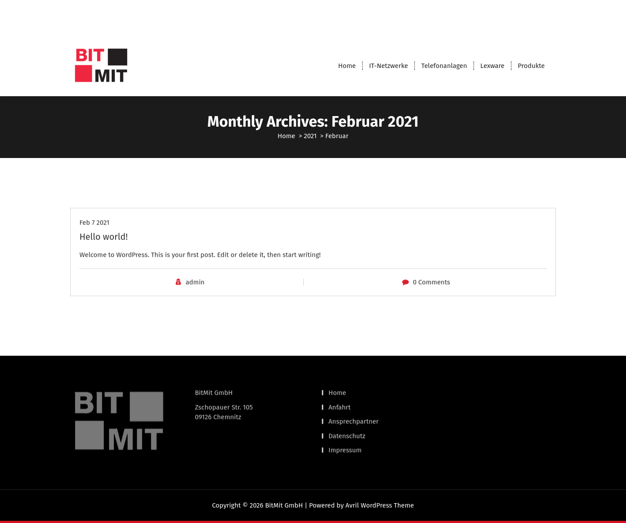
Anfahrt (339, 388)
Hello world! (103, 249)
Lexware (492, 66)
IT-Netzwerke (388, 66)
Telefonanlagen (444, 66)
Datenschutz (347, 417)
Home (347, 66)
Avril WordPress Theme (380, 505)
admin (194, 295)
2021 (310, 136)
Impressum (345, 432)
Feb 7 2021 (94, 235)
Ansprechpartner (353, 403)
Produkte (531, 66)
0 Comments (431, 295)
